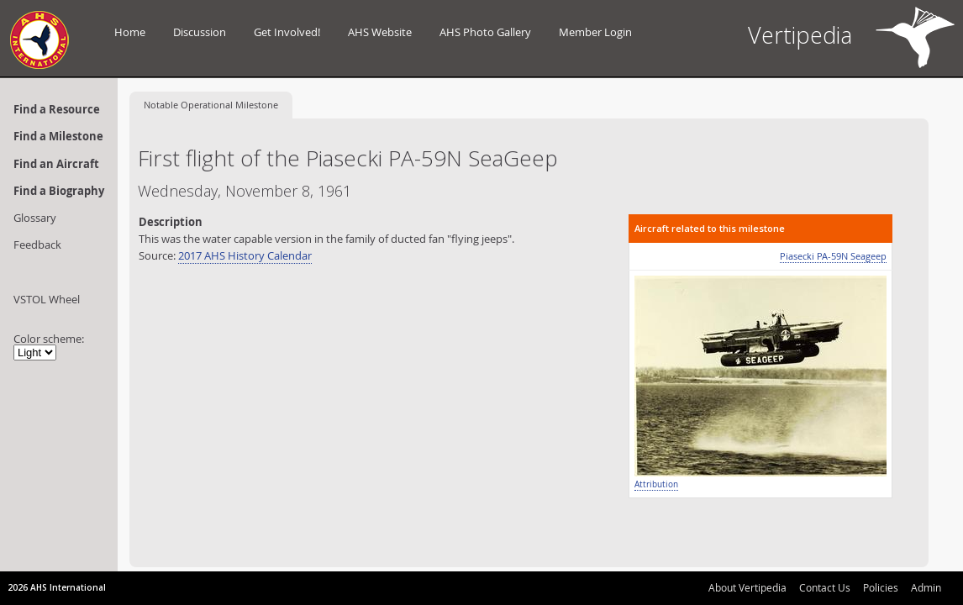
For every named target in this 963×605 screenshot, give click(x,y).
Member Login (595, 31)
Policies (880, 587)
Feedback (37, 244)
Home (129, 31)
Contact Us (824, 587)
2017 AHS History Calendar (245, 255)
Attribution (656, 484)
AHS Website (380, 31)
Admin (926, 587)
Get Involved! (287, 31)
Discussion (199, 31)
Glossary (34, 217)
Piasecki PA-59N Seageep (833, 256)
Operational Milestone (211, 104)
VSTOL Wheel (46, 299)
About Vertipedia (747, 587)
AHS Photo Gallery (485, 31)
